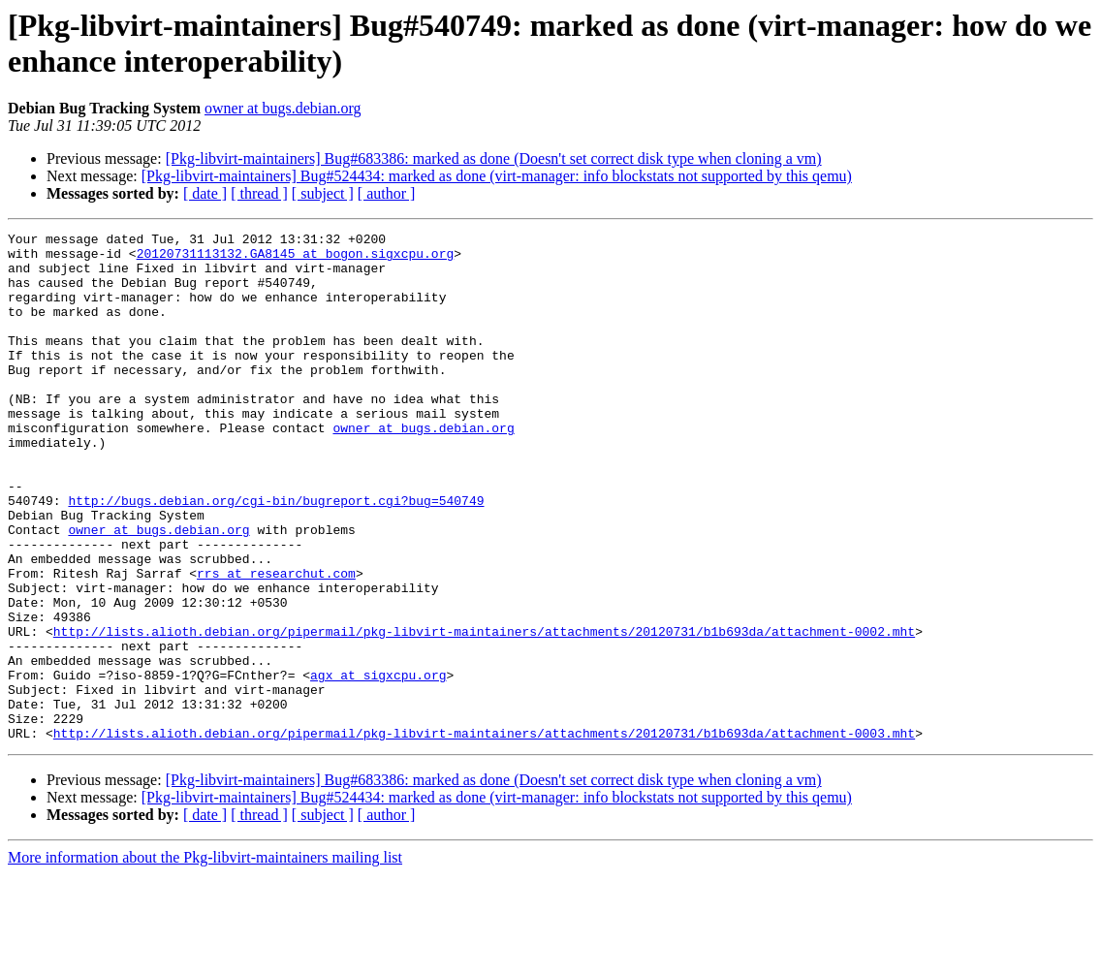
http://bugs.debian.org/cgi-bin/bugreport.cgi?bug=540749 (276, 555)
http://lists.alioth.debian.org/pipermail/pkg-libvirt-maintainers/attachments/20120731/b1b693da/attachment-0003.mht (484, 834)
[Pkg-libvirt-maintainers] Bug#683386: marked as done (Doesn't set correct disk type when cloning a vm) (494, 158)
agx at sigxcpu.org (378, 764)
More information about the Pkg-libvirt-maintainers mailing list (205, 959)
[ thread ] (259, 193)
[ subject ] (323, 193)
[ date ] (205, 193)
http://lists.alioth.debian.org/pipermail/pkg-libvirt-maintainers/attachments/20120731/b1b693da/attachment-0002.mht (484, 712)
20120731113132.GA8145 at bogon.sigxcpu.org (296, 259)
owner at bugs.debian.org (282, 108)
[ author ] (387, 193)
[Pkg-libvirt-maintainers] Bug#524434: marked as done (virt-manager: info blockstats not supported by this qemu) (497, 176)
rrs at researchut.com (276, 642)
